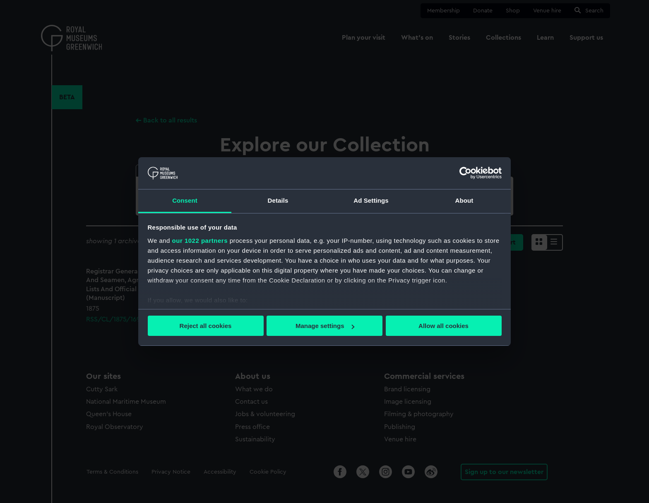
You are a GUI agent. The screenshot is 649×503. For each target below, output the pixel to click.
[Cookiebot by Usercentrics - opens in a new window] (465, 173)
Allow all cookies (443, 325)
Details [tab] (278, 200)
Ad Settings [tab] (370, 200)
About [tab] (464, 200)
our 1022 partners (200, 240)
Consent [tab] (184, 200)
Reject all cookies (206, 325)
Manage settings (325, 325)
